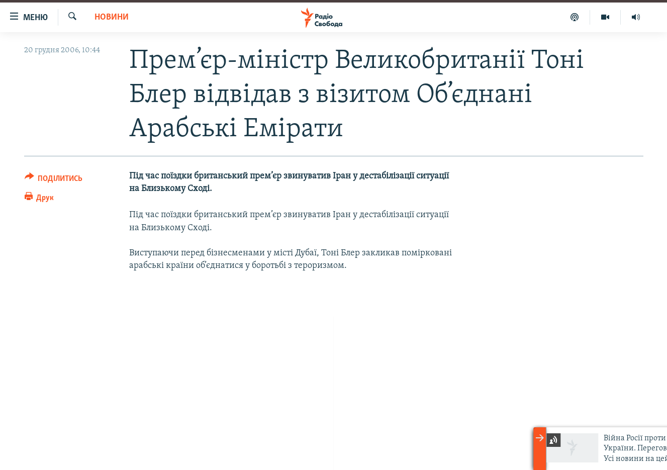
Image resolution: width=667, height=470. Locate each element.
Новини (111, 17)
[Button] (54, 180)
